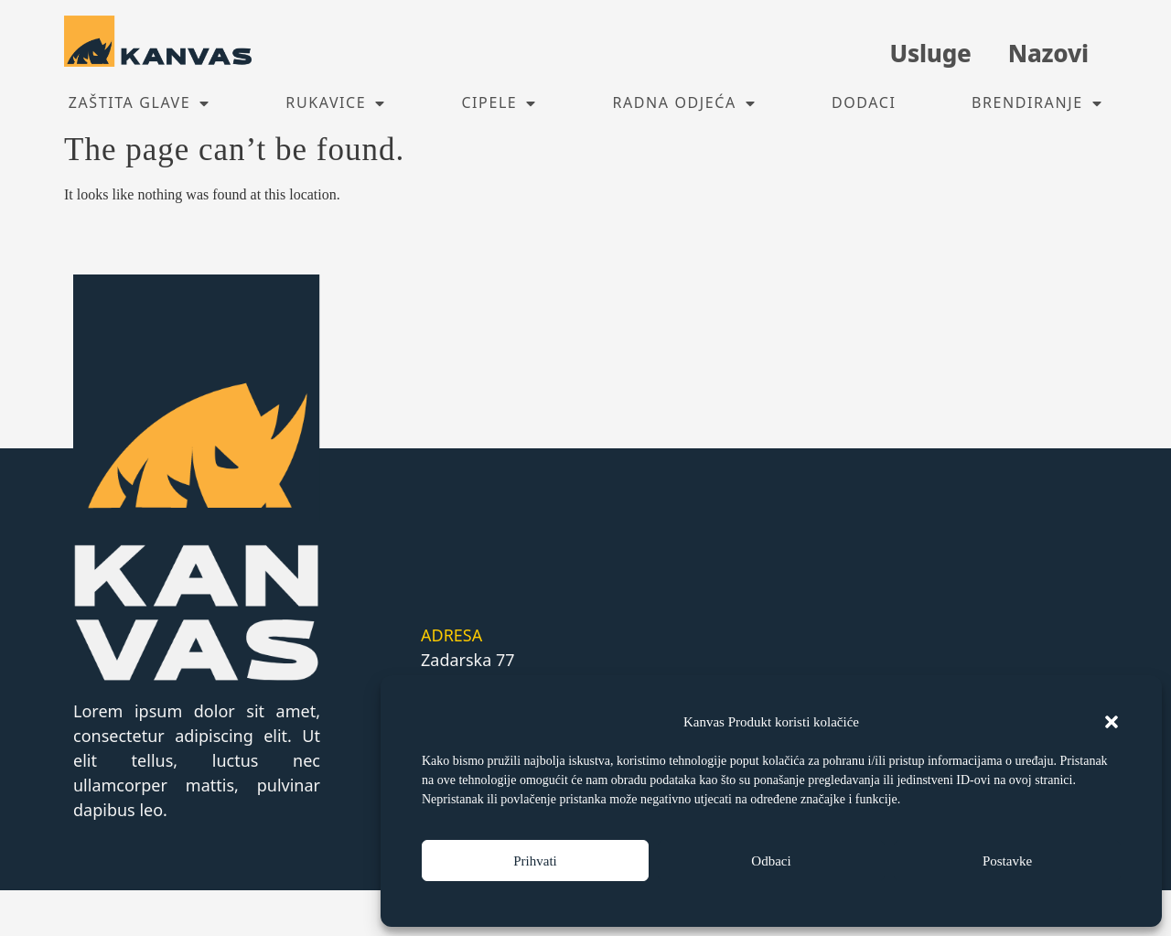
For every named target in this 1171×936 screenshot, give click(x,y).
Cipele (499, 103)
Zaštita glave (139, 103)
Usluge (930, 53)
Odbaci (770, 861)
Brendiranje (1037, 103)
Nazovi (1048, 53)
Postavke (1007, 861)
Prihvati (535, 861)
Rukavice (335, 103)
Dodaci (864, 102)
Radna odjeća (684, 103)
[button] (1111, 722)
